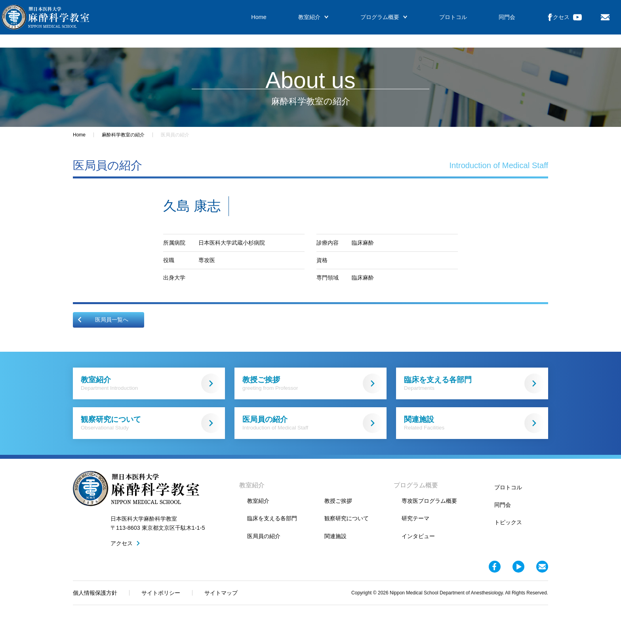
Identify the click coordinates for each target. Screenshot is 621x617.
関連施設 (474, 423)
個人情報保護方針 (95, 593)
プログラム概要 (356, 24)
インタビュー (418, 536)
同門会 (470, 24)
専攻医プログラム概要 (429, 501)
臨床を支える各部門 (474, 383)
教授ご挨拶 (312, 383)
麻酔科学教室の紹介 (123, 135)
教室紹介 (290, 24)
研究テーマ (415, 518)
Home (240, 24)
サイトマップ (221, 593)
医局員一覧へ (102, 319)
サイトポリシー (160, 593)
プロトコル (420, 24)
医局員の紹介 (312, 423)
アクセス (517, 24)
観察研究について (151, 423)
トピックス (508, 522)
